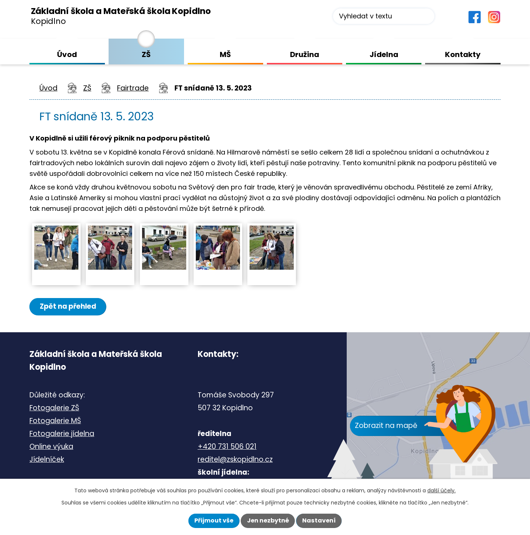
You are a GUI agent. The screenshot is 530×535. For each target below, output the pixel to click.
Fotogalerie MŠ (55, 421)
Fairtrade (133, 88)
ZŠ (87, 88)
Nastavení (319, 520)
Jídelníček (46, 460)
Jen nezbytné (268, 520)
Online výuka (51, 447)
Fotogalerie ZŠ (54, 408)
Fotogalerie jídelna (61, 434)
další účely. (441, 490)
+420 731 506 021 (227, 447)
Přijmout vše (213, 520)
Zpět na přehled (69, 307)
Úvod (48, 88)
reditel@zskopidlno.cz (235, 460)
